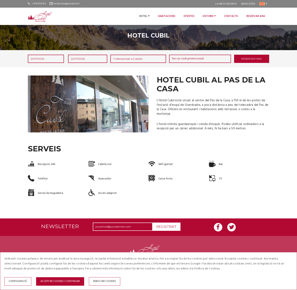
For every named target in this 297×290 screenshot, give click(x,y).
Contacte (231, 16)
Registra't (166, 227)
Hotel (144, 16)
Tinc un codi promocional (188, 58)
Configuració (18, 281)
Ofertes (189, 16)
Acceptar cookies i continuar (60, 281)
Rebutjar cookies (104, 281)
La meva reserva (226, 4)
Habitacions (166, 16)
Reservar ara (255, 16)
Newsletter (248, 4)
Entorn (209, 16)
